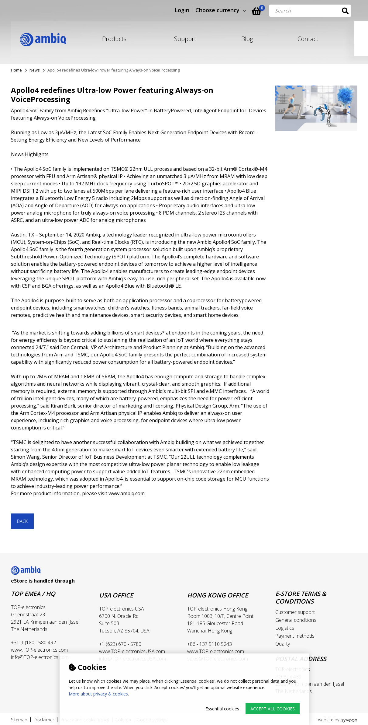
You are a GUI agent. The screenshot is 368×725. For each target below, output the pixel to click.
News (34, 70)
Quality (282, 643)
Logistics (284, 628)
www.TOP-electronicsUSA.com (132, 651)
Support (185, 39)
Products (114, 39)
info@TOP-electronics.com (40, 657)
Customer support (295, 612)
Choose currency (224, 10)
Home (16, 70)
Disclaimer (44, 719)
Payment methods (295, 635)
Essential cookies (222, 709)
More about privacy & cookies (98, 694)
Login (188, 10)
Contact (307, 39)
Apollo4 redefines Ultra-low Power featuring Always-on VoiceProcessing (113, 70)
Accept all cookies (272, 709)
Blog (247, 39)
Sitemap (19, 719)
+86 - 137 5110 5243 (209, 644)
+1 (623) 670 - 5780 (120, 644)
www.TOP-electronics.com (39, 649)
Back (22, 521)
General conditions (295, 620)
